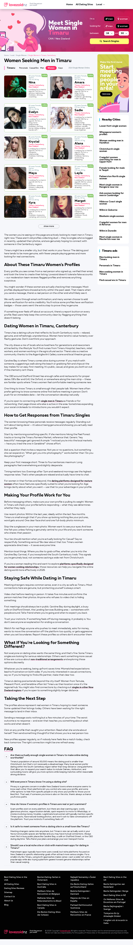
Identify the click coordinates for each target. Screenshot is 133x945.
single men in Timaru (52, 401)
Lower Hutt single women (113, 126)
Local (99, 4)
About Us (9, 904)
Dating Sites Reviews (14, 891)
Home (69, 4)
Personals (23, 68)
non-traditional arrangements (47, 662)
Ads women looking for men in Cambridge (111, 194)
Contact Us (9, 900)
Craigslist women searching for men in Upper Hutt (110, 159)
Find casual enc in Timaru (112, 280)
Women (53, 68)
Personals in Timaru (109, 266)
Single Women (21, 55)
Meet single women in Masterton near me (110, 238)
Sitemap (8, 895)
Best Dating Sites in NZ (115, 901)
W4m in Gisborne (108, 210)
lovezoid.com (65, 937)
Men (44, 68)
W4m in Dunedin (108, 231)
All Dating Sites (84, 4)
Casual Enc (35, 68)
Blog (6, 908)
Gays (62, 68)
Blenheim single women (111, 216)
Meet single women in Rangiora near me (110, 186)
